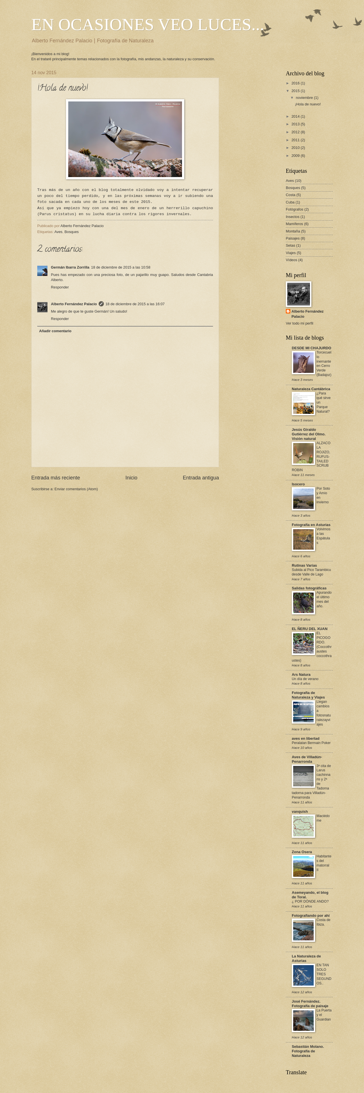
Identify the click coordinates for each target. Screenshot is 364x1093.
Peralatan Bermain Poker (311, 743)
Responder (60, 287)
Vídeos (291, 260)
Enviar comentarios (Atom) (76, 489)
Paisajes (293, 238)
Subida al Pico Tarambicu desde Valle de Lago (311, 572)
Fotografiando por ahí (311, 915)
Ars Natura (301, 674)
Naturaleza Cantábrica (311, 389)
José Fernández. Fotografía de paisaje (310, 1003)
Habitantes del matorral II (324, 863)
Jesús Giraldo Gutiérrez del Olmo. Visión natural (309, 434)
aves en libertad (305, 738)
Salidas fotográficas (309, 588)
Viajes (291, 253)
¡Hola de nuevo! (308, 104)
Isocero (298, 484)
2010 (296, 148)
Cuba (290, 202)
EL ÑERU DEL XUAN (309, 629)
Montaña (293, 231)
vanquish (300, 811)
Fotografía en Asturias (311, 525)
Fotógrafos (294, 209)
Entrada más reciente (55, 478)
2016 (296, 83)
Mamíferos (294, 224)
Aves (58, 232)
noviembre (305, 97)
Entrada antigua (201, 478)
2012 (296, 132)
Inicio (131, 478)
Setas (290, 245)
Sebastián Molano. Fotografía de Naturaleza (308, 1051)
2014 (296, 116)
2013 (296, 124)
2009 (296, 155)
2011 (296, 140)
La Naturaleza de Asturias (306, 958)
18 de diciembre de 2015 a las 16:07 (135, 304)
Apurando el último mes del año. (324, 599)
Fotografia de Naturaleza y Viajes (308, 695)
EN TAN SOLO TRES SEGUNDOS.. (324, 974)
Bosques (72, 232)
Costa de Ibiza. (323, 922)
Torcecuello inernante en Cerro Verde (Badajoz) (324, 363)
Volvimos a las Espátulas (323, 536)
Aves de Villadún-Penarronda (307, 759)
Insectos (292, 217)
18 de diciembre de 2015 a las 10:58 (120, 267)
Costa (290, 195)
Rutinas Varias (304, 565)
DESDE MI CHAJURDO (311, 348)
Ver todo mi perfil (299, 323)
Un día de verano (305, 679)
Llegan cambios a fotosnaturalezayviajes (324, 713)
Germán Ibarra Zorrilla (70, 267)
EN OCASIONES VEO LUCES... (147, 24)
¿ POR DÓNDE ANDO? (310, 901)
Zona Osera (302, 852)
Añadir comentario (55, 331)
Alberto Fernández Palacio (74, 304)
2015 (296, 91)
